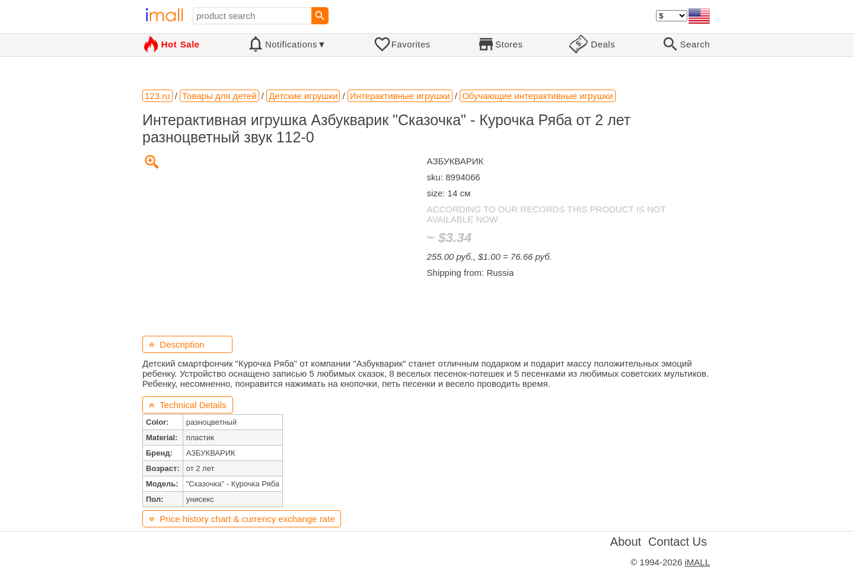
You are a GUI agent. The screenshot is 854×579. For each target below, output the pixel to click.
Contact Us (677, 541)
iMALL (697, 562)
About (625, 541)
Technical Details (188, 405)
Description (176, 344)
